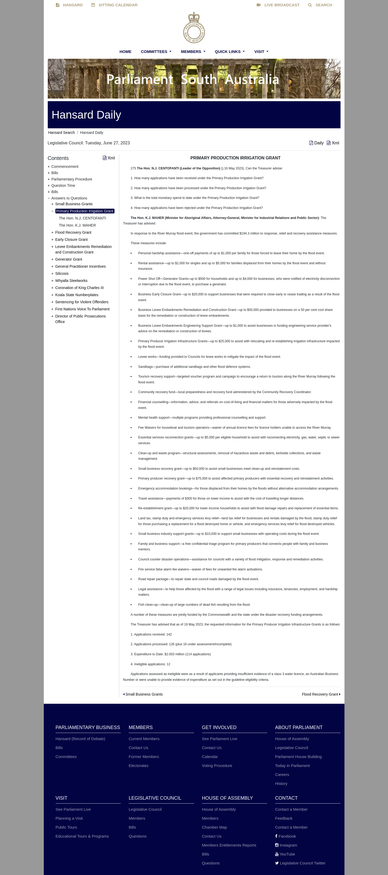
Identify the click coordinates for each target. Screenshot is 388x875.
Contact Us (138, 747)
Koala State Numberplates (76, 295)
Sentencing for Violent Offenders (82, 302)
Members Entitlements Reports (229, 845)
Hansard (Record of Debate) (80, 738)
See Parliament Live (219, 738)
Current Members (144, 738)
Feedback (284, 818)
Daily (317, 143)
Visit (259, 51)
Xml (333, 143)
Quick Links (228, 51)
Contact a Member (291, 809)
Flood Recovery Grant (73, 232)
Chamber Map (214, 827)
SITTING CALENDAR (114, 5)
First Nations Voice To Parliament (82, 309)
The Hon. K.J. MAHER (77, 225)
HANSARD (69, 5)
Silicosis (62, 273)
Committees (154, 51)
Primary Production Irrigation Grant (84, 211)
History (281, 783)
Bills (59, 747)
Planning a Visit (69, 818)
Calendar (210, 756)
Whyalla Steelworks (71, 280)
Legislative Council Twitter (300, 863)
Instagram (286, 845)
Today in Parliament (292, 765)
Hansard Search (61, 132)
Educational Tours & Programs (82, 836)
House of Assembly (292, 738)
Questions (138, 836)
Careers (282, 774)
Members (191, 51)
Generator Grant (68, 259)
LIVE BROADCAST (278, 5)
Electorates (139, 765)
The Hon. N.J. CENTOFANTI (82, 218)
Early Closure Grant (71, 239)
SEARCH (320, 5)
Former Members (144, 756)
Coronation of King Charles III (79, 288)
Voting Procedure (217, 765)
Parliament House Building (298, 756)
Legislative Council (291, 747)
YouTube (285, 854)
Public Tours (66, 827)
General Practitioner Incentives (80, 266)
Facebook (285, 836)
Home (125, 51)
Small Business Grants (74, 204)
